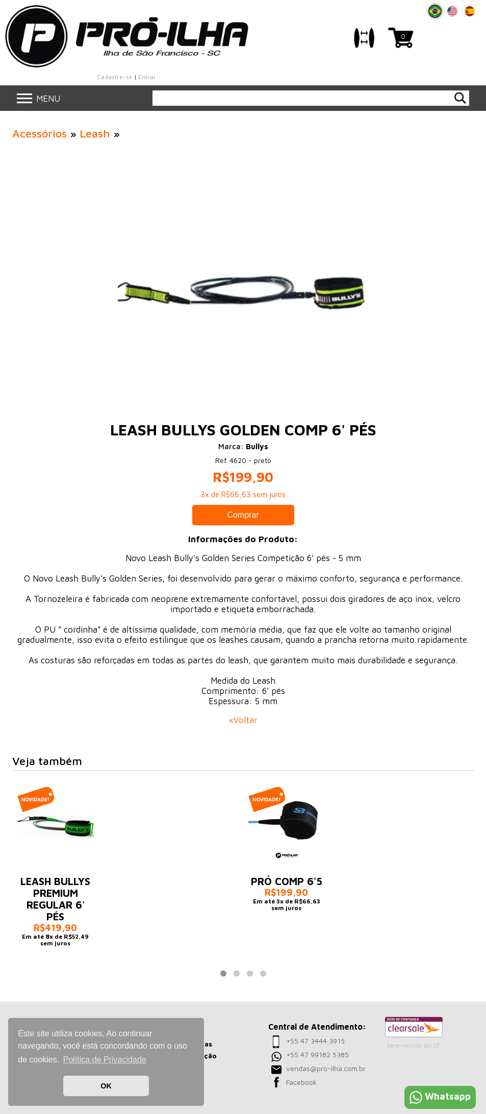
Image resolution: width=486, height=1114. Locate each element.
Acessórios (39, 133)
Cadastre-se (115, 77)
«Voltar (243, 720)
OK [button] (106, 1086)
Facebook (301, 1082)
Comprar (243, 514)
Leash (95, 133)
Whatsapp (440, 1096)
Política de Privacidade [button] (104, 1059)
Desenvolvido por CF (413, 1045)
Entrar (147, 77)
